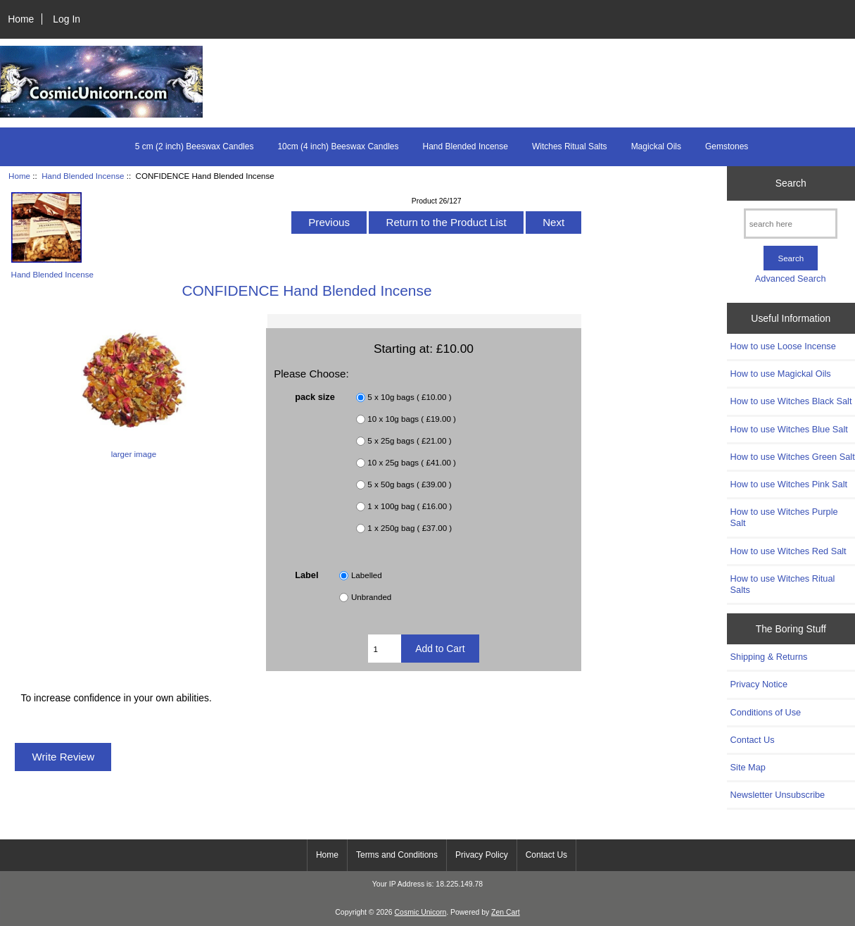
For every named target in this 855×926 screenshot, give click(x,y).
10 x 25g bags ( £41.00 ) (411, 462)
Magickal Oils (656, 146)
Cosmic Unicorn (421, 912)
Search (790, 183)
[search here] (790, 223)
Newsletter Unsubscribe (777, 794)
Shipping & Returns (769, 656)
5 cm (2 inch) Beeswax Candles (194, 146)
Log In (66, 19)
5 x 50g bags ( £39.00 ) (409, 484)
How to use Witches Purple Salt (784, 517)
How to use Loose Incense (783, 346)
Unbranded (371, 596)
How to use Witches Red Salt (788, 551)
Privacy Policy (481, 855)
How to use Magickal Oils (780, 373)
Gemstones (726, 146)
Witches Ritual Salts (569, 146)
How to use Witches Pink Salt (789, 484)
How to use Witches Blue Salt (789, 429)
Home (21, 19)
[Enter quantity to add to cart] (384, 648)
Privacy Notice (758, 684)
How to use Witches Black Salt (791, 401)
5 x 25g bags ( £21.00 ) (409, 440)
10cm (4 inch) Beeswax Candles (337, 146)
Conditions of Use (766, 712)
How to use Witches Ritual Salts (782, 584)
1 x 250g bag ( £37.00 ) (409, 527)
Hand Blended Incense (83, 175)
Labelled (366, 575)
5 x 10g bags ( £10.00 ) (409, 396)
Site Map (748, 767)
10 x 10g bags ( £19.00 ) (411, 418)
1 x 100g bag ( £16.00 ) (409, 506)
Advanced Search (790, 278)
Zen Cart (505, 912)
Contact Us (752, 739)
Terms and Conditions (397, 855)
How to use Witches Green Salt (792, 456)
